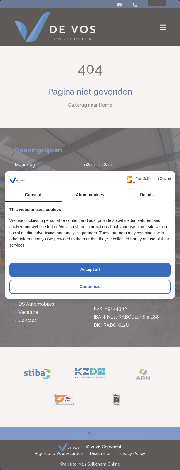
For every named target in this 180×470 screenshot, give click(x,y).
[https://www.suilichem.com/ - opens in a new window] (149, 179)
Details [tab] (147, 194)
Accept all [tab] (90, 269)
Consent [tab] (33, 194)
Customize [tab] (90, 286)
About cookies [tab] (90, 194)
